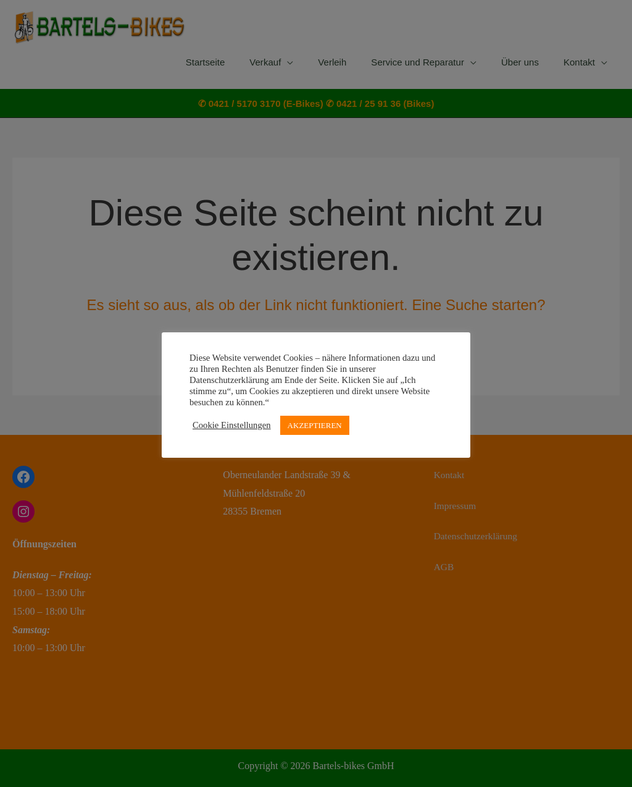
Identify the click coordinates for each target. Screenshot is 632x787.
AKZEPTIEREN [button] (315, 425)
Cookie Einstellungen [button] (232, 425)
